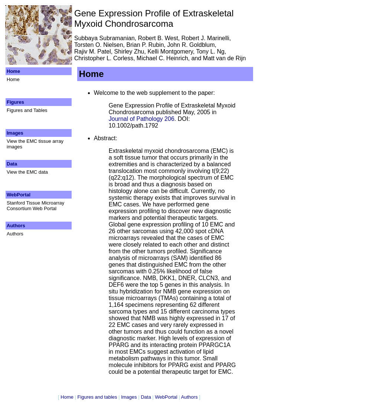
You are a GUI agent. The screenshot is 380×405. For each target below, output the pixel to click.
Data (13, 164)
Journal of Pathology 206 (141, 119)
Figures (16, 102)
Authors (16, 225)
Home (14, 71)
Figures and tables (97, 397)
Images (15, 133)
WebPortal (19, 194)
